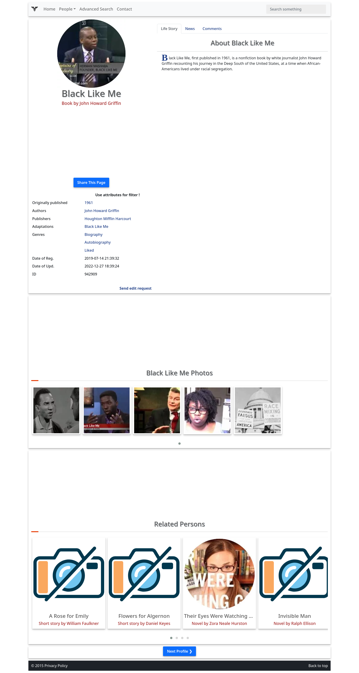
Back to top (318, 665)
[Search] (296, 9)
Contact (124, 9)
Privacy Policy (56, 665)
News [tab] (190, 28)
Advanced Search (96, 9)
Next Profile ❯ (179, 651)
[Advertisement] (91, 142)
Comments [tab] (212, 28)
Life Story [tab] (169, 28)
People (66, 9)
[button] (179, 443)
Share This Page (91, 182)
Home (49, 9)
